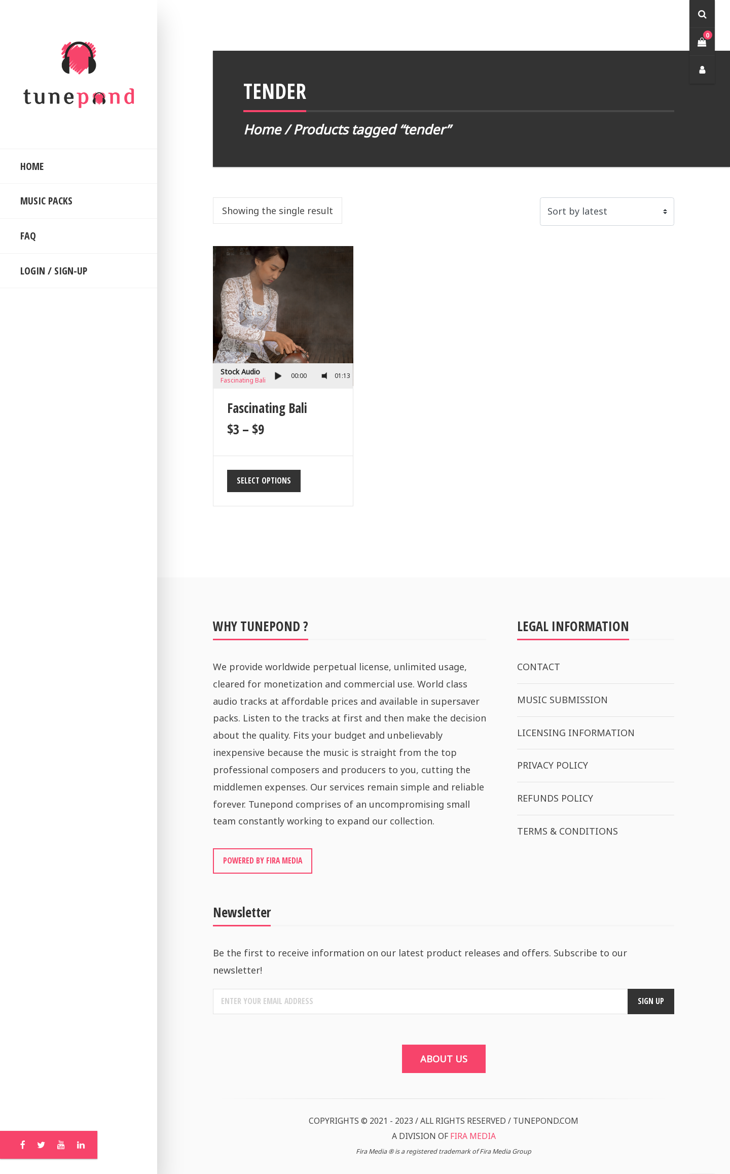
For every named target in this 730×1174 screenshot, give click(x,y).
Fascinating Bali (243, 380)
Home (262, 129)
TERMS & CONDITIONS (567, 831)
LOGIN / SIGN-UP (53, 271)
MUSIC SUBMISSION (562, 700)
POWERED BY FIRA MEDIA (262, 860)
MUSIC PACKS (46, 201)
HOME (32, 166)
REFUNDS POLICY (555, 798)
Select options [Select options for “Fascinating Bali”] (264, 480)
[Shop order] (607, 211)
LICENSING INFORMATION (576, 733)
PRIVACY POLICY (552, 765)
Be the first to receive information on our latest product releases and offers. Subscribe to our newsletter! (420, 961)
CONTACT (538, 667)
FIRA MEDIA (473, 1136)
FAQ (28, 236)
